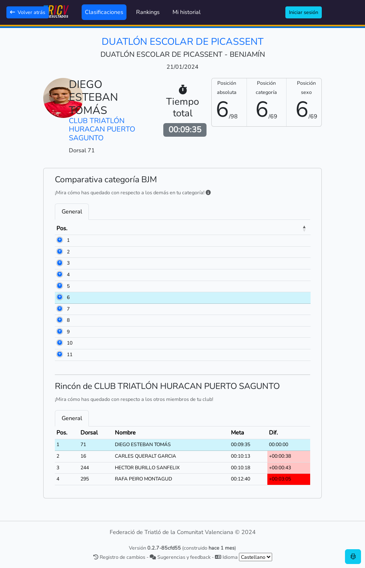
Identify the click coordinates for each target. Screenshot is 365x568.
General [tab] (72, 211)
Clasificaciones (104, 12)
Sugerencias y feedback (180, 557)
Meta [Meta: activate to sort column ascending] (286, 228)
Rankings (148, 12)
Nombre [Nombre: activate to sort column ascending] (134, 228)
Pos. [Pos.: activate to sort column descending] (61, 228)
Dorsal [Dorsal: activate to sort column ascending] (94, 228)
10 (69, 343)
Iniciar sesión (303, 12)
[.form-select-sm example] (255, 557)
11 (69, 354)
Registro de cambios (119, 557)
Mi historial (186, 12)
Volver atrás (27, 12)
